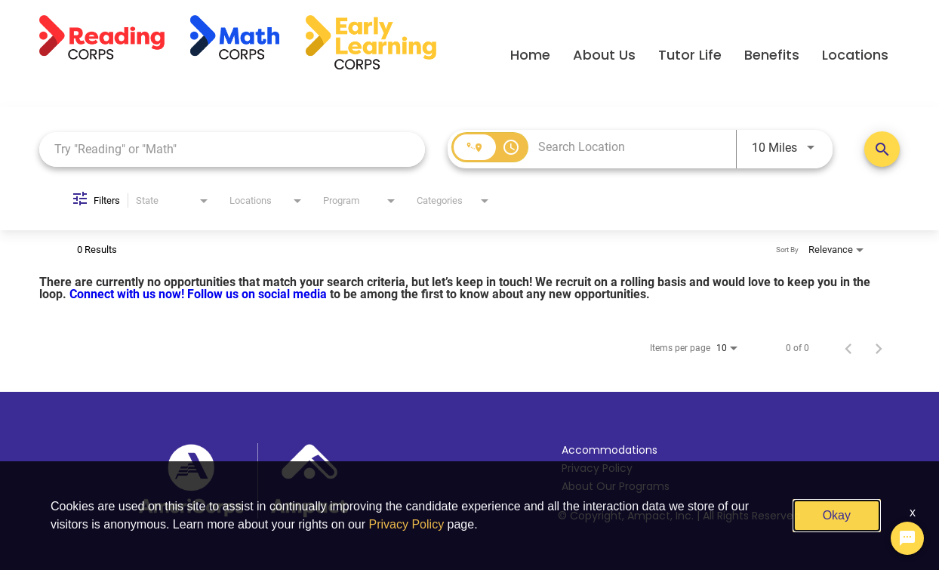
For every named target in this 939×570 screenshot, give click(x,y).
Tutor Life (690, 54)
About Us (604, 54)
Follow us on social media (258, 294)
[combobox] (232, 149)
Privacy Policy (597, 468)
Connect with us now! (128, 294)
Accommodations (609, 450)
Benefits (771, 54)
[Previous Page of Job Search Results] (848, 348)
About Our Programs (616, 486)
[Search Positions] (882, 149)
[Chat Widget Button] (907, 538)
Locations (855, 54)
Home (530, 54)
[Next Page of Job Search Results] (879, 348)
